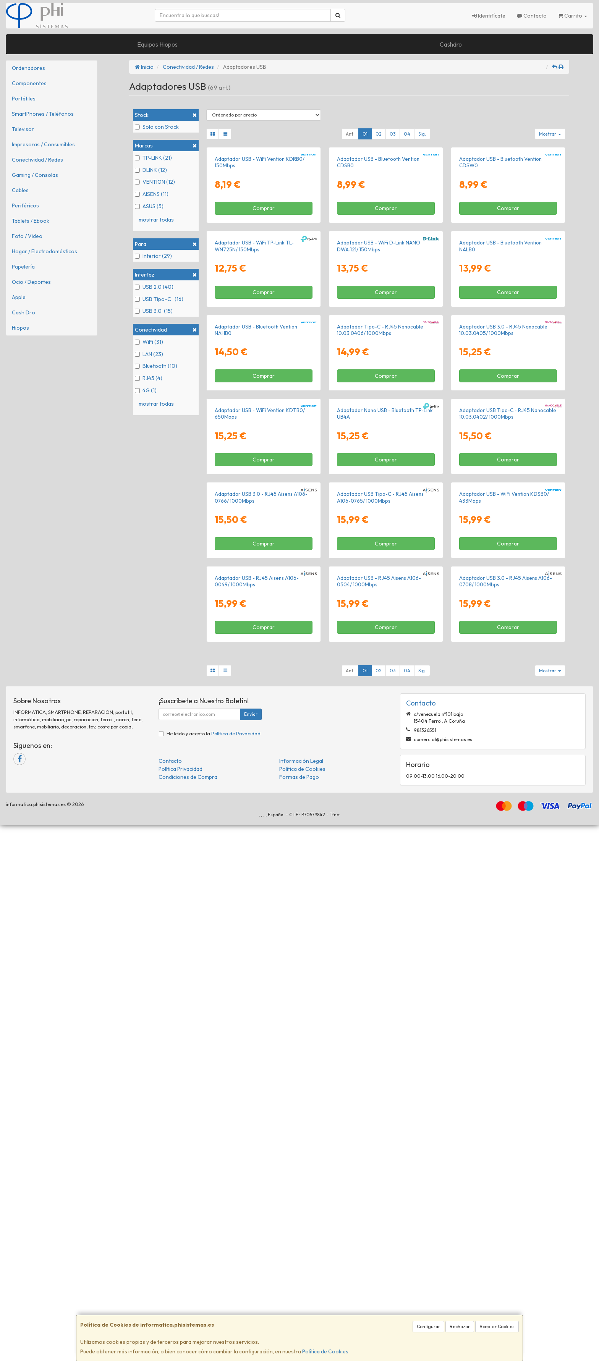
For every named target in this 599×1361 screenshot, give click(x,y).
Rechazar (460, 1326)
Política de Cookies (325, 1351)
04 (407, 134)
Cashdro (451, 44)
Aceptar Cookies (497, 1326)
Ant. (350, 134)
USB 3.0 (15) (154, 310)
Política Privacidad (180, 1305)
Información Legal (301, 1297)
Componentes (29, 83)
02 (379, 134)
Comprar (264, 297)
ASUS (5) (149, 206)
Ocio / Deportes (31, 281)
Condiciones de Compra (188, 1313)
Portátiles (24, 98)
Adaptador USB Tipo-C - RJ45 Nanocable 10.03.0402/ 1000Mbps (507, 771)
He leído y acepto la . (214, 1270)
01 (365, 134)
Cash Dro (23, 312)
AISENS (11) (151, 194)
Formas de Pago (299, 1313)
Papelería (23, 266)
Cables (20, 190)
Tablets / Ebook (30, 220)
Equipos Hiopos (157, 44)
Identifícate (488, 15)
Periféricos (25, 205)
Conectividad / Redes (37, 159)
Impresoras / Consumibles (43, 144)
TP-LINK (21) (153, 157)
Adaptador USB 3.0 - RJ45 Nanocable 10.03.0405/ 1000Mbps (503, 597)
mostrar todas (156, 219)
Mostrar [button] (550, 134)
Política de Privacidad (236, 1270)
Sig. (422, 134)
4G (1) (146, 390)
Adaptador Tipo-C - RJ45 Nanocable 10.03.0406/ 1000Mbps (380, 597)
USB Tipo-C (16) (159, 299)
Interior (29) (153, 255)
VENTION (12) (155, 181)
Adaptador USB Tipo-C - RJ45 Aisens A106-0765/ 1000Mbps (380, 944)
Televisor (23, 129)
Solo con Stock (157, 126)
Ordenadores (28, 68)
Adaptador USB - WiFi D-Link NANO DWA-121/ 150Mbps (378, 424)
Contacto (532, 15)
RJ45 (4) (148, 378)
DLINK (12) (151, 170)
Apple (19, 297)
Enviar (250, 1250)
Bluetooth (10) (156, 366)
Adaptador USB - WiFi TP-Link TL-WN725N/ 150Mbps (254, 424)
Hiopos (20, 327)
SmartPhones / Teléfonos (43, 113)
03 (393, 134)
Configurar (428, 1326)
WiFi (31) (149, 341)
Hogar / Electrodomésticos (44, 251)
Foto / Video (27, 236)
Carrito (572, 15)
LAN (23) (149, 354)
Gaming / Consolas (35, 175)
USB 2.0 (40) (154, 286)
